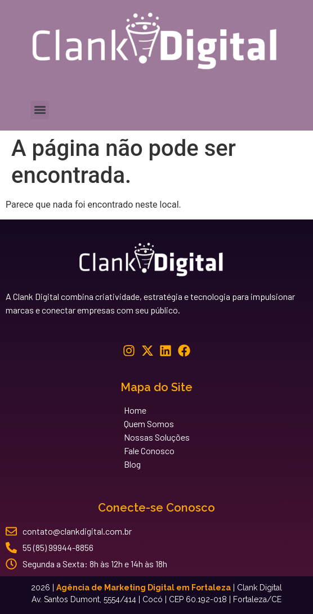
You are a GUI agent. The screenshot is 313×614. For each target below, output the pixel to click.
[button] (39, 110)
